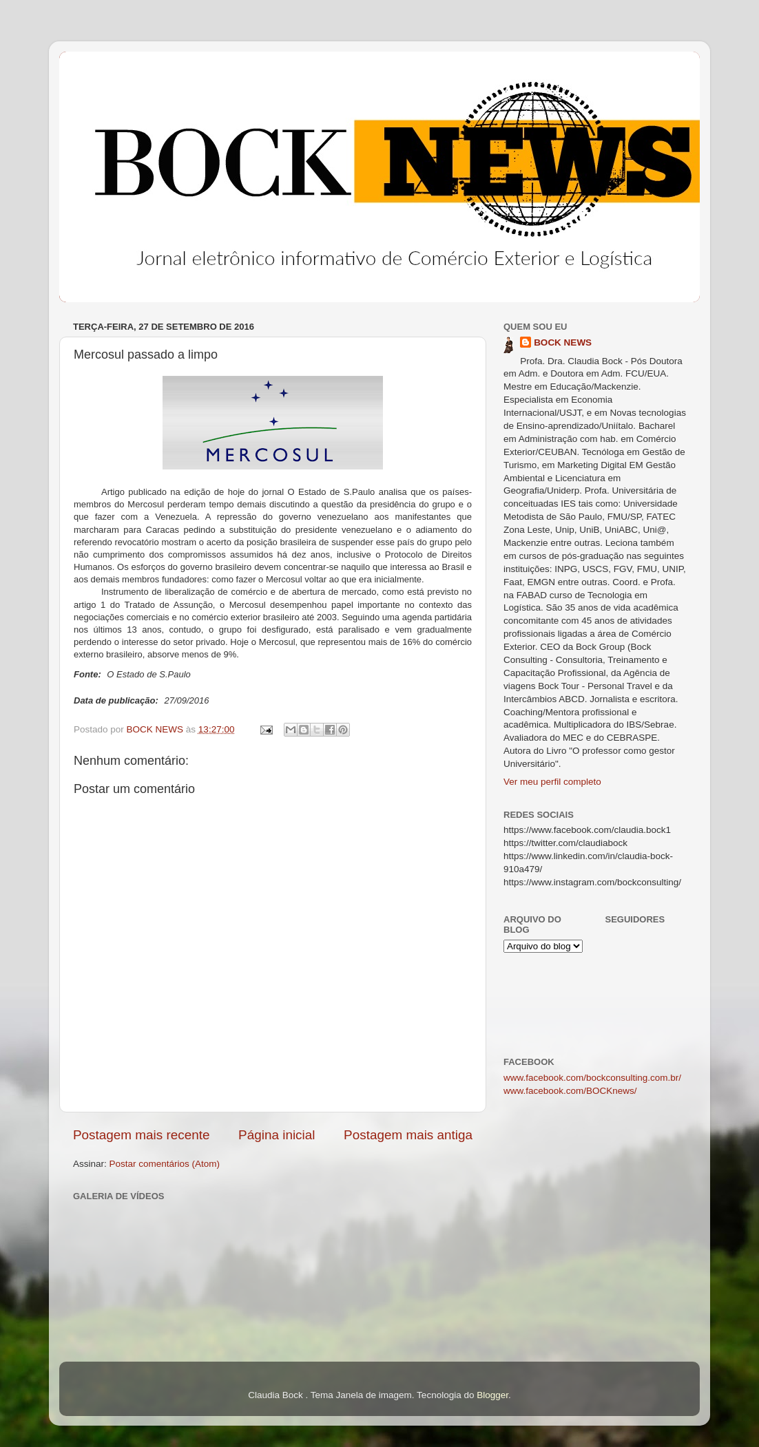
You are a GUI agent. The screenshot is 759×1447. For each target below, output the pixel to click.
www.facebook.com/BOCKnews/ (570, 1091)
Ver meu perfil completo (552, 782)
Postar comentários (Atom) (165, 1164)
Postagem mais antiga (408, 1135)
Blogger (492, 1395)
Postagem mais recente (141, 1135)
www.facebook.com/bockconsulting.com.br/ (592, 1078)
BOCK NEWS (563, 342)
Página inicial (276, 1135)
